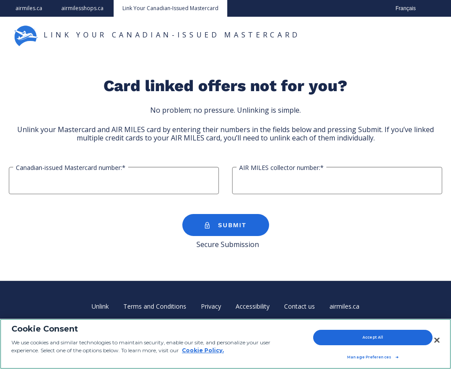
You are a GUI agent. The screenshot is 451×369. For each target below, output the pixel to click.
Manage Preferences (369, 357)
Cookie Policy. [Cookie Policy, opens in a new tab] (203, 350)
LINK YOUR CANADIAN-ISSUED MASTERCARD (156, 35)
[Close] (437, 340)
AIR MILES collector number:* (281, 168)
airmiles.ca (28, 8)
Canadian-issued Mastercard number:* (71, 168)
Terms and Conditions (154, 306)
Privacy (211, 306)
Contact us (299, 306)
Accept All (372, 337)
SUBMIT (226, 225)
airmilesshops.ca (82, 8)
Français (406, 8)
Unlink (100, 306)
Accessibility (253, 306)
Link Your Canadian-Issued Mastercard (170, 8)
